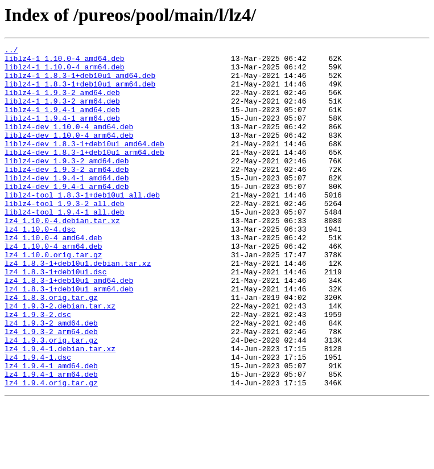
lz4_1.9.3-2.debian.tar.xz (60, 358)
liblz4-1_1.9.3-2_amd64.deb (62, 102)
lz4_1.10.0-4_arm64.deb (53, 287)
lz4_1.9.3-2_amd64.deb (51, 379)
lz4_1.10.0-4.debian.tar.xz (62, 256)
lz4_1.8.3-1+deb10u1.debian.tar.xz (78, 307)
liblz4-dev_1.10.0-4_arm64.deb (69, 154)
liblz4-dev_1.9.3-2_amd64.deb (67, 184)
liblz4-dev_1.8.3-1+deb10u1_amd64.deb (84, 164)
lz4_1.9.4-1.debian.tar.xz (60, 410)
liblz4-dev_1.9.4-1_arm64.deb (67, 215)
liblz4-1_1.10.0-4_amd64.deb (65, 61)
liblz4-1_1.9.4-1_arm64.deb (62, 133)
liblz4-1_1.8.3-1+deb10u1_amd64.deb (80, 82)
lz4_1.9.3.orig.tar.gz (51, 399)
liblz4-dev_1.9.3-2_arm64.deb (67, 195)
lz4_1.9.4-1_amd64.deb (51, 430)
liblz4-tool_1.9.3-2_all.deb (65, 236)
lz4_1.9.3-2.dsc (38, 369)
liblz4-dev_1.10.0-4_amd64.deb (69, 143)
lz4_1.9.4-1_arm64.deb (51, 440)
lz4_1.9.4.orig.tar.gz (51, 451)
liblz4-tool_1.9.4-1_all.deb (65, 246)
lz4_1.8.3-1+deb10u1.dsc (55, 317)
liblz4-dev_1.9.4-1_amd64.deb (67, 205)
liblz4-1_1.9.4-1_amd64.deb (62, 123)
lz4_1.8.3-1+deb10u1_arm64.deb (69, 338)
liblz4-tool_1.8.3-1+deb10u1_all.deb (82, 225)
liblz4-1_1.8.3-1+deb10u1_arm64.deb (80, 92)
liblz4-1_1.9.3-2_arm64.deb (62, 113)
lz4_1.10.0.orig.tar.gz (53, 297)
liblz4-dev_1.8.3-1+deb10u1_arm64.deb (84, 174)
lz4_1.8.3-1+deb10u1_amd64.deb (69, 328)
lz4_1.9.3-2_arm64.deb (51, 389)
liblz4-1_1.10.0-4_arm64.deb (65, 72)
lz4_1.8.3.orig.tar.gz (51, 348)
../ (11, 51)
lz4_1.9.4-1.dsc (38, 420)
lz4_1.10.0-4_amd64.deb (53, 276)
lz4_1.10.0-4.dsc (40, 266)
